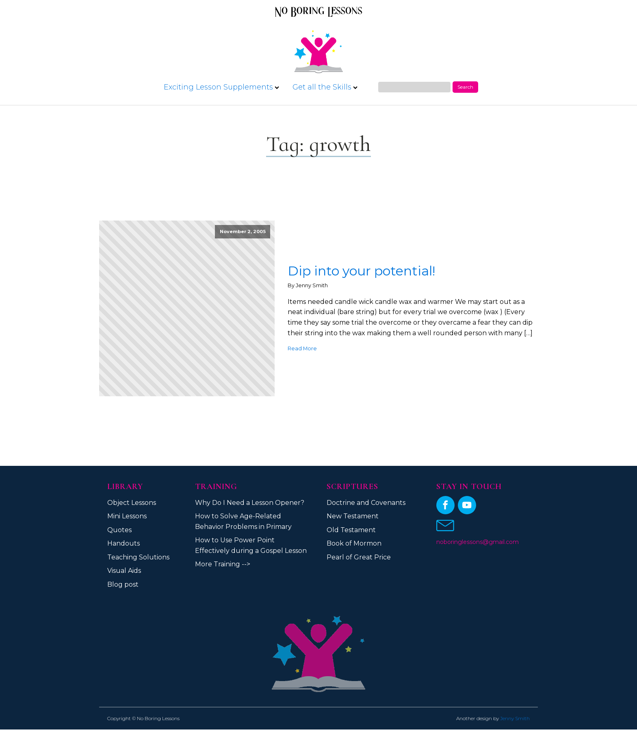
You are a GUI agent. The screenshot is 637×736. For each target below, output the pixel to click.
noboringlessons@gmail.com (477, 542)
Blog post (123, 584)
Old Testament (351, 530)
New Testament (353, 516)
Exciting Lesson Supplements (221, 87)
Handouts (123, 543)
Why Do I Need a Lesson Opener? (249, 503)
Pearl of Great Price (359, 557)
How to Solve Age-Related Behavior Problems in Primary (243, 521)
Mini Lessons (127, 516)
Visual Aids (124, 570)
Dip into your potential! (361, 271)
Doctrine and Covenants (366, 503)
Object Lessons (131, 503)
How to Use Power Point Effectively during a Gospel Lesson (251, 545)
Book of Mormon (354, 543)
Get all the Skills (325, 87)
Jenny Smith (515, 718)
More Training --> (222, 564)
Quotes (119, 530)
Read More (302, 348)
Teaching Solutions (138, 557)
